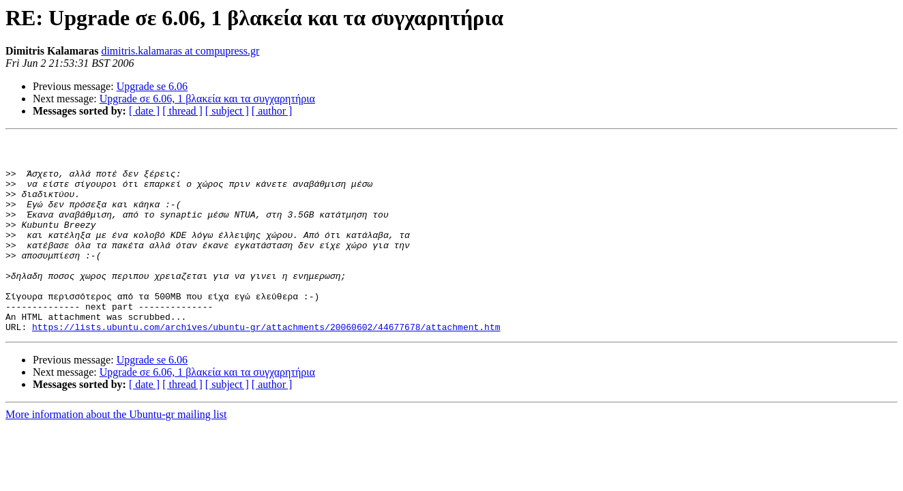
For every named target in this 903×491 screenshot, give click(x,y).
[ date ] (144, 111)
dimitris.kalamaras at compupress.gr (180, 51)
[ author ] (272, 111)
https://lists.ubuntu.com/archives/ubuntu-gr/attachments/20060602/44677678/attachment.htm (266, 365)
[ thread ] (182, 111)
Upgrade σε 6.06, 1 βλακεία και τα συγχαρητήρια (207, 98)
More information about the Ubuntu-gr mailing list (115, 453)
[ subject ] (227, 111)
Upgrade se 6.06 (152, 86)
